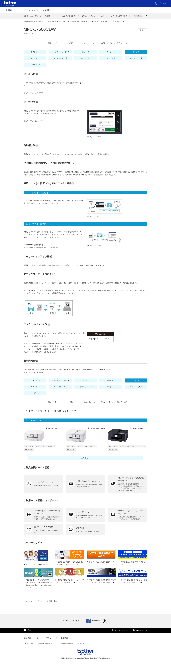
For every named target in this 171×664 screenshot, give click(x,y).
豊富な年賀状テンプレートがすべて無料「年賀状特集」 (70, 581)
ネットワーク (135, 58)
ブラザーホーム (29, 21)
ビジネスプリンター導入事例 (36, 564)
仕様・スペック (90, 43)
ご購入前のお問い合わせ (88, 481)
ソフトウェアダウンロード (121, 16)
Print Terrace (140, 16)
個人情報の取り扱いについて (48, 643)
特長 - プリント (110, 21)
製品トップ (52, 43)
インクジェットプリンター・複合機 (37, 16)
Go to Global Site (120, 630)
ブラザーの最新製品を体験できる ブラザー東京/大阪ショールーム (102, 581)
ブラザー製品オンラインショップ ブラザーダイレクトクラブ (133, 581)
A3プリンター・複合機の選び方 (39, 584)
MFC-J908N (137, 428)
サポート (20, 10)
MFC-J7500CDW (97, 21)
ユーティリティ (59, 58)
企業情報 (46, 10)
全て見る (84, 458)
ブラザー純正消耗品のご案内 (101, 562)
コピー (85, 52)
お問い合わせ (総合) (67, 643)
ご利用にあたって (29, 643)
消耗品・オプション (89, 16)
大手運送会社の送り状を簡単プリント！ (133, 563)
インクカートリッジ (59, 52)
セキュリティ (85, 58)
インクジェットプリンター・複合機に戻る (41, 601)
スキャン (110, 52)
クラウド (110, 58)
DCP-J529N (53, 428)
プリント (34, 52)
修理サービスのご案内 (43, 527)
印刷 (142, 30)
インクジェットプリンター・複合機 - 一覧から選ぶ (73, 21)
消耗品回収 (81, 528)
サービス (34, 64)
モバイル (34, 58)
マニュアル (83, 512)
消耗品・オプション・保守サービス (114, 43)
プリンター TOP (49, 21)
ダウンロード (33, 10)
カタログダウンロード (70, 16)
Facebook (93, 621)
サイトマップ (81, 643)
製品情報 (9, 10)
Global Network (139, 630)
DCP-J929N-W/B (97, 428)
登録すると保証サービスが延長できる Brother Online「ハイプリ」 (70, 563)
